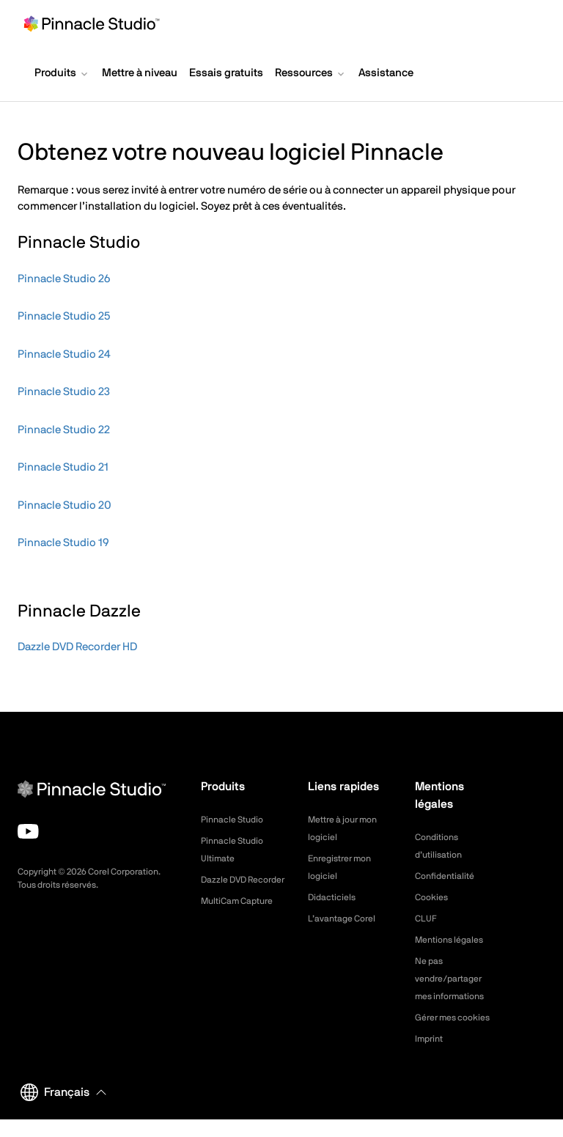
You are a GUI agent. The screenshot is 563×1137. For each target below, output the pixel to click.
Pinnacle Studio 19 (63, 542)
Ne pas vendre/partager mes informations (455, 978)
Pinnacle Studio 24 (64, 354)
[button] (62, 74)
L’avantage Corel (347, 918)
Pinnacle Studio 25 (64, 316)
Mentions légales (454, 940)
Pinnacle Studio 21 (63, 467)
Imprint (431, 1056)
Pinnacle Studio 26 (64, 278)
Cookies (433, 897)
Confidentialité (448, 876)
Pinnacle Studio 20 (64, 505)
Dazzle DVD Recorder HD (77, 646)
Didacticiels (335, 897)
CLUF (427, 918)
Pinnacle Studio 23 (64, 391)
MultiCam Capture (242, 918)
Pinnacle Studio (236, 819)
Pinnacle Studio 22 (64, 429)
